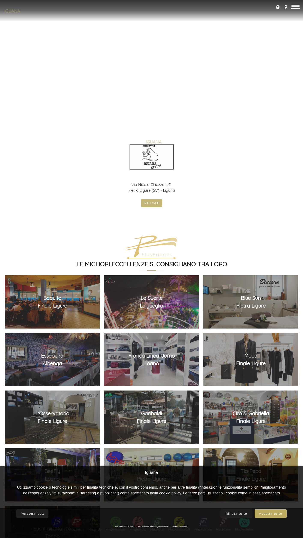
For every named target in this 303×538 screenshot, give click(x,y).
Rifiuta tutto (236, 513)
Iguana (12, 11)
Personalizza (32, 513)
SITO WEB (151, 465)
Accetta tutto (270, 513)
